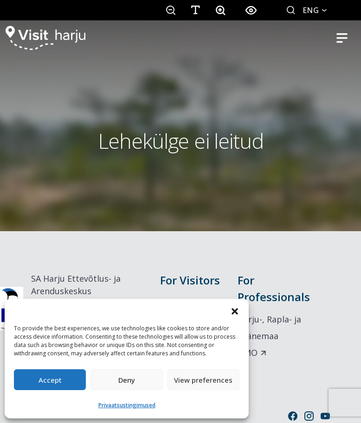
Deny (126, 380)
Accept (50, 380)
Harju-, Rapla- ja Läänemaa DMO (269, 336)
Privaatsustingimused (126, 405)
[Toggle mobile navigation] (342, 38)
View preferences (203, 380)
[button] (234, 310)
